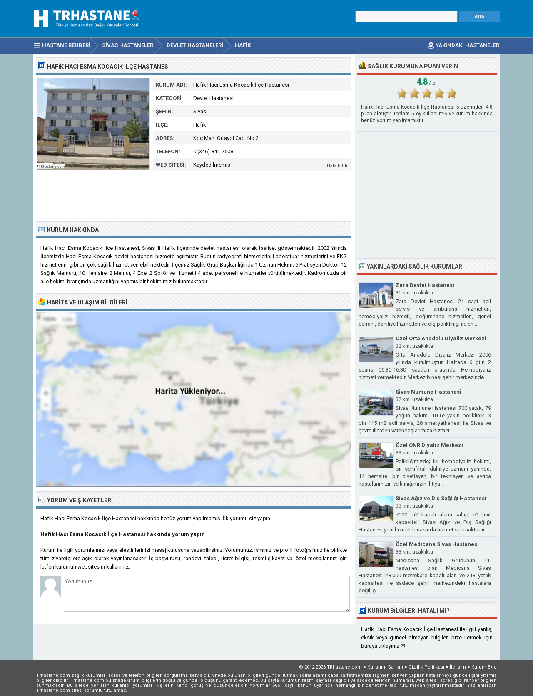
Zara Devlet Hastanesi (425, 285)
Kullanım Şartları (385, 667)
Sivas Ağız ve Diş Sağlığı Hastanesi (441, 498)
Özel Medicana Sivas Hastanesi (437, 544)
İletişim (458, 667)
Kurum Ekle (484, 667)
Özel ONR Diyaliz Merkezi (429, 445)
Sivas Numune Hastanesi (428, 392)
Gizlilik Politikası (426, 667)
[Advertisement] (194, 196)
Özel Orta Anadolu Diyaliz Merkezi (441, 338)
